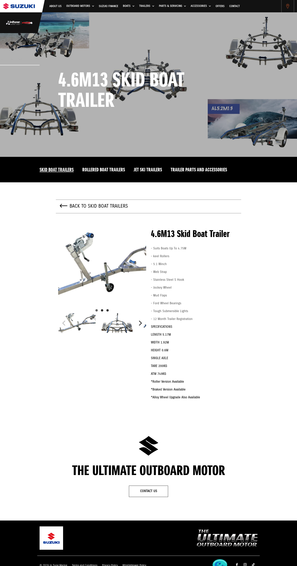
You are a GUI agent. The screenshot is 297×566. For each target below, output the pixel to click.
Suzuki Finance (108, 6)
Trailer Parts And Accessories (199, 170)
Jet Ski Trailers (148, 170)
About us (55, 6)
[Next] (140, 323)
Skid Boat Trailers (57, 170)
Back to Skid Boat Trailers (99, 206)
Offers (220, 6)
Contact (234, 6)
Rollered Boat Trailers (103, 170)
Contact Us (148, 491)
